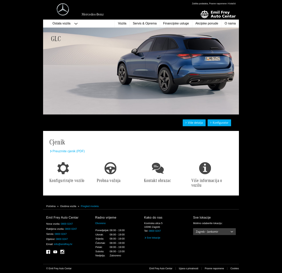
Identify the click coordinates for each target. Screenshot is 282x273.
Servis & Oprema (145, 23)
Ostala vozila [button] (65, 23)
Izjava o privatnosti (188, 268)
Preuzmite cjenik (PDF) (67, 151)
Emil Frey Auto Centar (160, 268)
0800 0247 (67, 223)
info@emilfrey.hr (63, 244)
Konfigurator (219, 122)
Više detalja (194, 122)
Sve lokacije (152, 237)
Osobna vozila (68, 206)
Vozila (122, 23)
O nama (230, 23)
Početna (51, 206)
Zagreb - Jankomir (207, 231)
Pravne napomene (214, 268)
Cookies (234, 268)
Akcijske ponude (206, 23)
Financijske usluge (176, 23)
